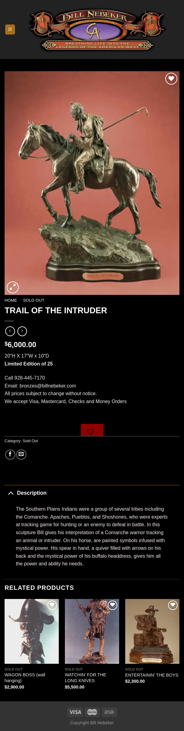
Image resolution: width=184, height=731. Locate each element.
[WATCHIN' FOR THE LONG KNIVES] (92, 631)
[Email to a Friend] (21, 455)
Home (11, 300)
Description (26, 492)
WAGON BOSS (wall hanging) (25, 677)
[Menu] (10, 29)
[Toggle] (11, 492)
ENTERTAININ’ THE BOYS (151, 675)
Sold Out (33, 300)
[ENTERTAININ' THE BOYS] (152, 631)
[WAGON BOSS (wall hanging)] (32, 631)
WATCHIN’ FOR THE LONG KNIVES (85, 677)
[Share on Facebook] (10, 455)
